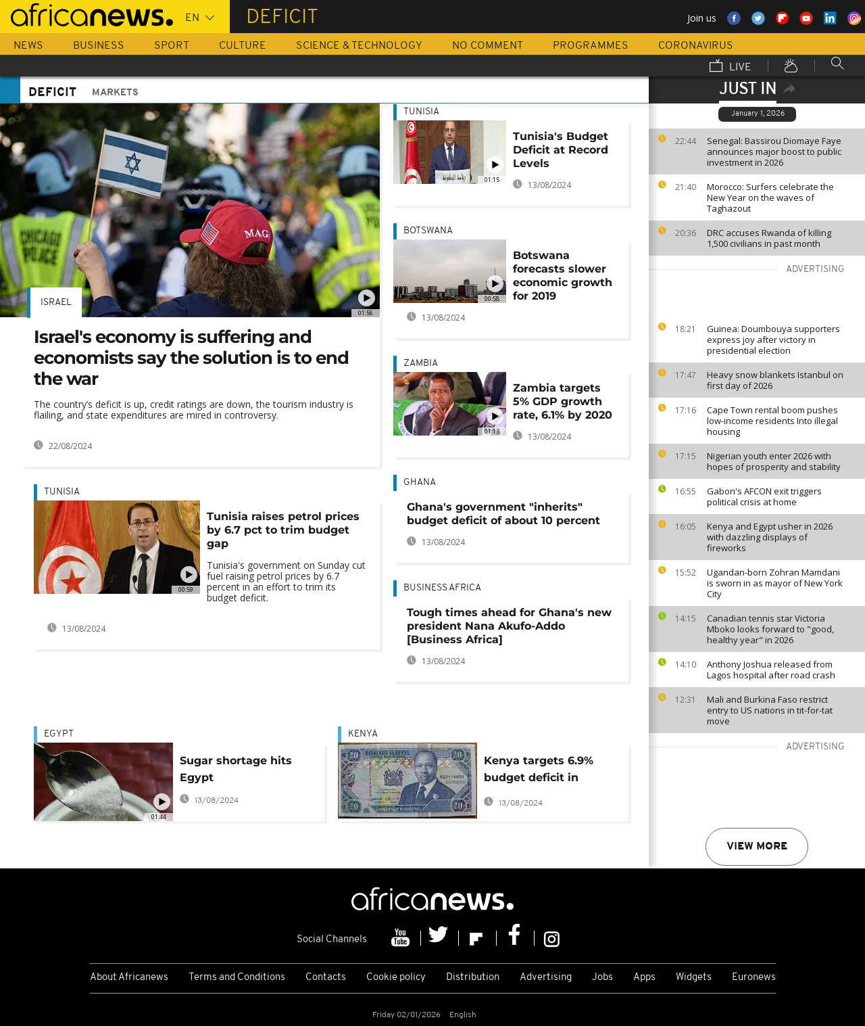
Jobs (602, 978)
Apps (644, 978)
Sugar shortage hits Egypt (236, 769)
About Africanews (129, 978)
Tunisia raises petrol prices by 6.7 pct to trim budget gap (283, 530)
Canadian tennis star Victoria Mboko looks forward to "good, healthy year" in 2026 (770, 629)
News (28, 46)
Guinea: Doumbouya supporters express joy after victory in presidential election (773, 339)
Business (98, 46)
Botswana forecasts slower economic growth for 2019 (562, 275)
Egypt (59, 734)
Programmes (590, 46)
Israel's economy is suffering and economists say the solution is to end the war (191, 358)
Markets (115, 93)
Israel (56, 303)
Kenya (363, 734)
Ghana (419, 482)
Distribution (472, 978)
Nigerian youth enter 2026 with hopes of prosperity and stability (774, 461)
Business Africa (442, 588)
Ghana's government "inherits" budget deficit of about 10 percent (503, 513)
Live (730, 67)
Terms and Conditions (237, 978)
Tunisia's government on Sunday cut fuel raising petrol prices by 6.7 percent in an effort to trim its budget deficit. (286, 581)
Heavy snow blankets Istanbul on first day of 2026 (775, 380)
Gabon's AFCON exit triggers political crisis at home (764, 496)
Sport (171, 46)
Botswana (428, 231)
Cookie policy (396, 978)
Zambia (420, 363)
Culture (242, 46)
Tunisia (62, 492)
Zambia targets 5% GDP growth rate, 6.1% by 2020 (562, 401)
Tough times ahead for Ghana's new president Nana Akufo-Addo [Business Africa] (509, 626)
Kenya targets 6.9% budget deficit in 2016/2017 (538, 771)
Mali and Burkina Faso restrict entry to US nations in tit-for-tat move (770, 710)
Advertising (546, 978)
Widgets (694, 978)
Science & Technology (359, 46)
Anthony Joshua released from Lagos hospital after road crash (771, 669)
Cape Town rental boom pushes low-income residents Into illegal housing (772, 420)
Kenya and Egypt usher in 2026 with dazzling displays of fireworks (770, 537)
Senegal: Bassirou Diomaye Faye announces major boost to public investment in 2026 (774, 151)
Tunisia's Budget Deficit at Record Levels (560, 150)
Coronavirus (695, 46)
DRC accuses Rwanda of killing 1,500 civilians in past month (769, 238)
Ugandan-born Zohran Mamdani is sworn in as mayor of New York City (775, 583)
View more (756, 846)
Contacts (325, 978)
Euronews (754, 978)
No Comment (487, 46)
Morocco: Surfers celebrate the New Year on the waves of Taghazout (770, 197)
